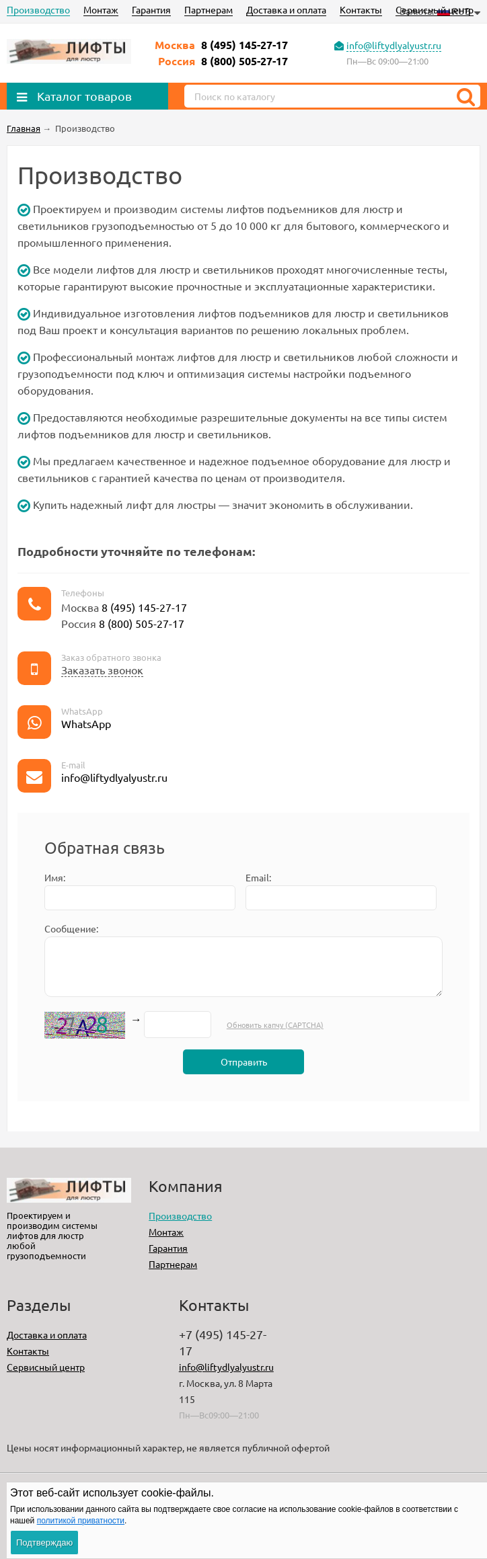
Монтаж (100, 9)
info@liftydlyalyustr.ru (393, 45)
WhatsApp (86, 723)
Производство (38, 9)
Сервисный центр (435, 9)
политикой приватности (80, 1520)
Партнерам (208, 9)
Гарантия (151, 9)
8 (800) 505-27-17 (244, 61)
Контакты (361, 9)
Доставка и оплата (286, 9)
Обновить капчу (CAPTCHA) (275, 1024)
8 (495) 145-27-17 (244, 45)
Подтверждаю (44, 1542)
